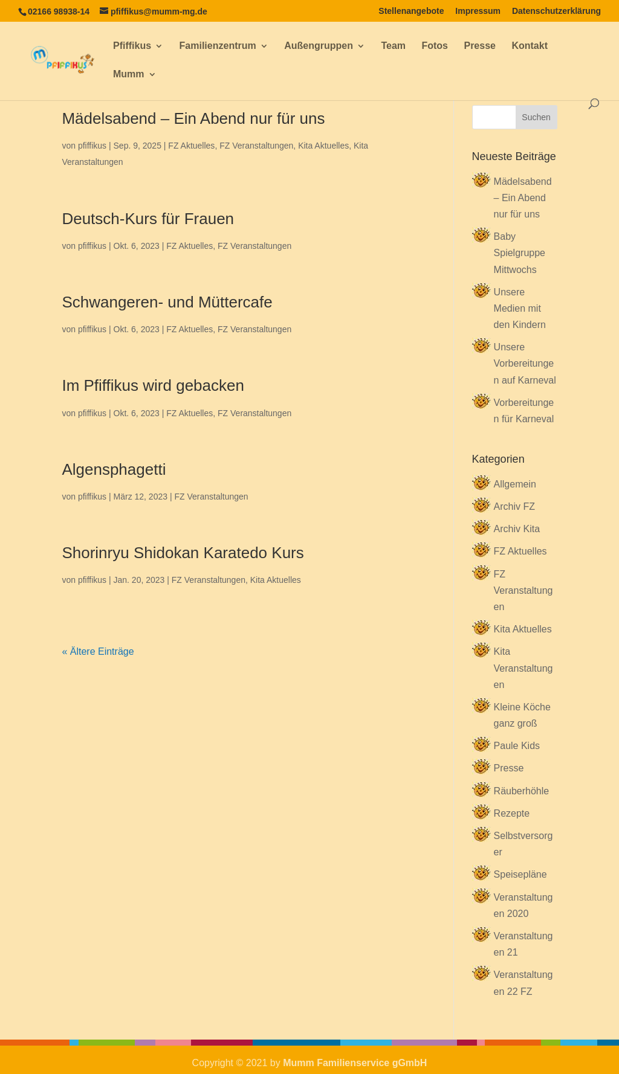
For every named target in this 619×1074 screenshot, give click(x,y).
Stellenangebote (411, 11)
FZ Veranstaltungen (256, 145)
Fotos (434, 46)
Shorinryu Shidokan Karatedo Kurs (182, 553)
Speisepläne (520, 874)
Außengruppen (318, 46)
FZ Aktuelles (191, 145)
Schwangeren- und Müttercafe (167, 302)
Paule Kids (517, 746)
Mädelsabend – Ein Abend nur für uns (193, 118)
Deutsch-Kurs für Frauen (148, 219)
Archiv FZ (514, 506)
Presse (480, 46)
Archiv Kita (517, 529)
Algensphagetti (114, 469)
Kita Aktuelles (323, 145)
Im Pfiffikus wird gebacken (153, 385)
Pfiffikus (132, 46)
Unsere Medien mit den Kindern (520, 308)
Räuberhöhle (521, 791)
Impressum (478, 11)
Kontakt (529, 46)
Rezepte (512, 813)
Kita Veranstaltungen (523, 667)
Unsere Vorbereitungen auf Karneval (525, 363)
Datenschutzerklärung (556, 11)
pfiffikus (92, 145)
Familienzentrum (218, 46)
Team (393, 46)
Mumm (128, 74)
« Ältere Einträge (98, 651)
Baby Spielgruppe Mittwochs (519, 252)
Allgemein (515, 484)
